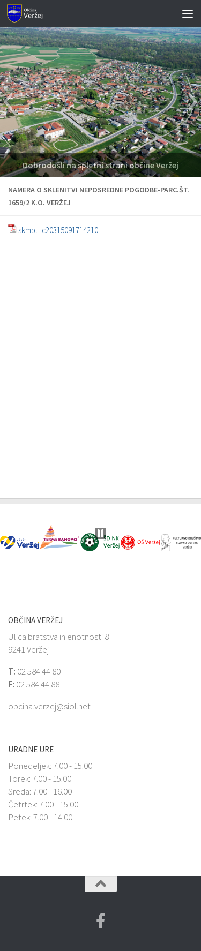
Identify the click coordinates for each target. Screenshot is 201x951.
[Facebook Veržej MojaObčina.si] (100, 920)
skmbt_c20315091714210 (58, 230)
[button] (8, 102)
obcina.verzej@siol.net (49, 706)
